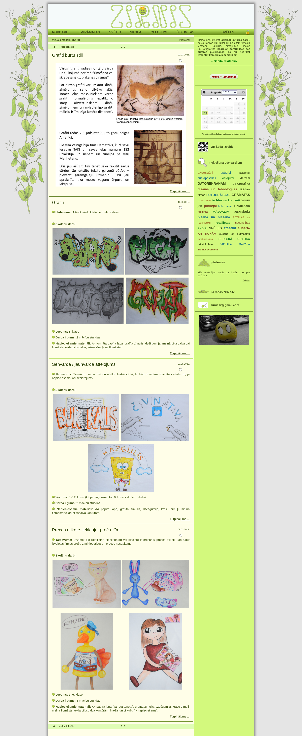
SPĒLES (228, 32)
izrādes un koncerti (226, 200)
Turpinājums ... (180, 191)
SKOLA (135, 32)
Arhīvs (246, 280)
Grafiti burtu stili (67, 55)
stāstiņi (230, 228)
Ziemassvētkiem (208, 249)
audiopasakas (207, 178)
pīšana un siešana (214, 217)
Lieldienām (242, 206)
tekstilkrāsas (206, 244)
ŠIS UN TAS (185, 32)
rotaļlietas (223, 222)
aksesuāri (205, 172)
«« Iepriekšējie (66, 47)
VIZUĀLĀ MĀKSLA (235, 244)
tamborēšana (205, 239)
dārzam (245, 178)
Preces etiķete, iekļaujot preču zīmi (86, 529)
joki (200, 206)
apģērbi (226, 172)
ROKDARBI (60, 32)
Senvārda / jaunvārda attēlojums (84, 364)
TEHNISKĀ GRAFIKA (234, 239)
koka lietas (225, 206)
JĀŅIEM (245, 200)
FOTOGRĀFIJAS (218, 195)
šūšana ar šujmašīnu (234, 233)
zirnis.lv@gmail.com (225, 305)
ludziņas (203, 211)
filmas (201, 195)
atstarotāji (244, 172)
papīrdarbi (242, 211)
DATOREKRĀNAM (212, 183)
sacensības (242, 222)
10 (205, 113)
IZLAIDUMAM (204, 200)
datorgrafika (241, 183)
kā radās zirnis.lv (223, 292)
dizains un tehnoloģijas (217, 189)
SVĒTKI (115, 32)
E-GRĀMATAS (89, 32)
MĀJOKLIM (221, 211)
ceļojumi (228, 178)
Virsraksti (184, 39)
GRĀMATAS (241, 195)
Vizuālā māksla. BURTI (66, 39)
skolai (202, 228)
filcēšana (245, 189)
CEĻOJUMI (159, 32)
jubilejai (210, 206)
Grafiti (58, 202)
